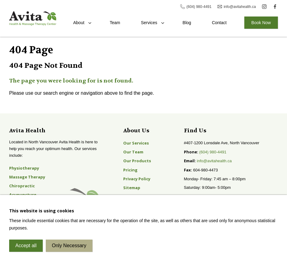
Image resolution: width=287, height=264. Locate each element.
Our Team (133, 152)
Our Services (136, 143)
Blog (187, 22)
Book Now (261, 22)
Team (115, 22)
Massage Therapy (27, 177)
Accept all (25, 245)
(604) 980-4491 (212, 152)
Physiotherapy (24, 168)
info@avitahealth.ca (214, 161)
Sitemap (131, 187)
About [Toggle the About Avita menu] (78, 22)
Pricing (130, 170)
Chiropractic (22, 186)
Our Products (137, 160)
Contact (219, 22)
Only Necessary (69, 245)
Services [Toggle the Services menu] (149, 22)
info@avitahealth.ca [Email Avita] (240, 7)
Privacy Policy (136, 179)
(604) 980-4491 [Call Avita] (198, 7)
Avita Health (32, 18)
